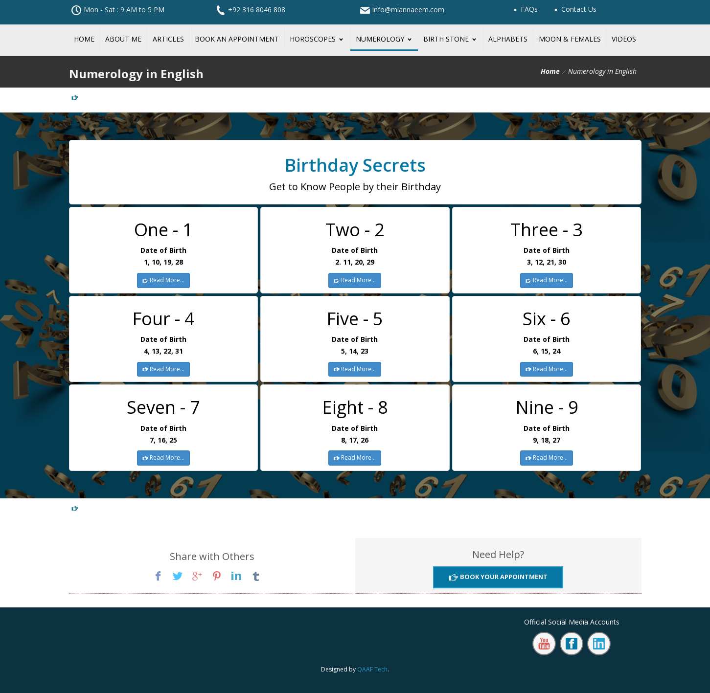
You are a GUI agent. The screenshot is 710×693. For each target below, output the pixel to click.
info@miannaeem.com (408, 9)
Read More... (166, 280)
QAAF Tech (372, 669)
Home (550, 71)
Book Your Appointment (503, 576)
